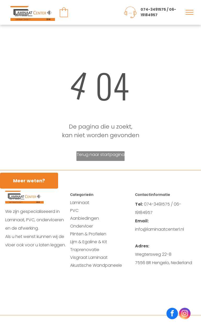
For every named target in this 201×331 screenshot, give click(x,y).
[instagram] (185, 314)
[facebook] (172, 314)
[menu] (189, 12)
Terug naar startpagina (101, 155)
